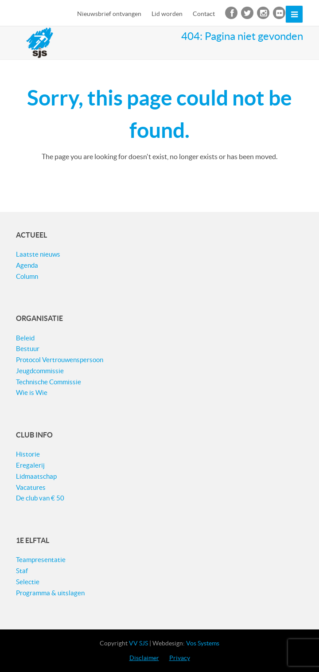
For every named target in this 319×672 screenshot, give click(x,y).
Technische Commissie (48, 382)
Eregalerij (30, 465)
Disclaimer (144, 657)
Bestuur (27, 348)
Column (27, 276)
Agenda (27, 265)
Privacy (179, 657)
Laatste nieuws (38, 254)
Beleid (25, 338)
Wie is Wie (31, 392)
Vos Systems (202, 643)
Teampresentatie (41, 559)
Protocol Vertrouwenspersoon (59, 359)
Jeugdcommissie (40, 371)
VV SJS (138, 643)
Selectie (27, 582)
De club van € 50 (40, 498)
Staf (22, 570)
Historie (28, 454)
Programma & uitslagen (50, 593)
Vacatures (31, 487)
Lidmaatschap (36, 476)
